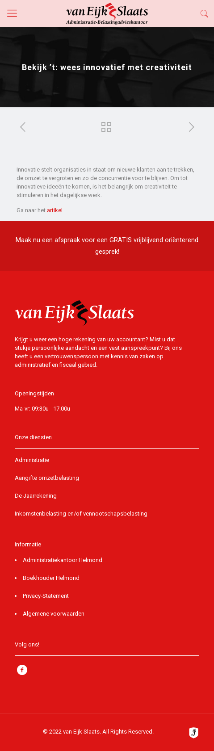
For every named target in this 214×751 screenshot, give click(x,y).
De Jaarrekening (36, 495)
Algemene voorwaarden (53, 613)
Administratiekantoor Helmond (62, 560)
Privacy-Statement (46, 595)
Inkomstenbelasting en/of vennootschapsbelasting (81, 513)
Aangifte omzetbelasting (47, 477)
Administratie (32, 460)
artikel (55, 210)
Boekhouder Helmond (51, 578)
